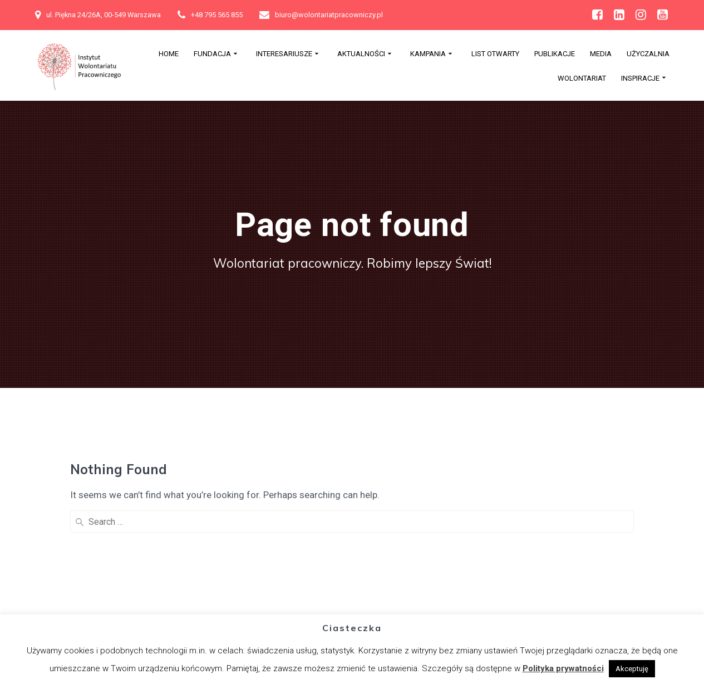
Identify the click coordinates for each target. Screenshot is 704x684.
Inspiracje (640, 78)
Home (169, 54)
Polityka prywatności (563, 668)
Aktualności (361, 54)
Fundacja (212, 54)
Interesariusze (284, 54)
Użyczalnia (648, 54)
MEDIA (601, 54)
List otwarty (495, 54)
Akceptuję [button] (632, 669)
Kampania (428, 54)
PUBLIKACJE (554, 54)
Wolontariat (582, 78)
